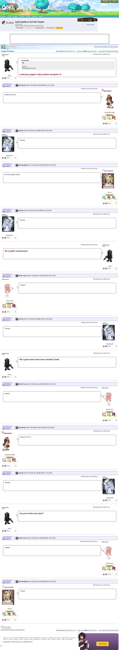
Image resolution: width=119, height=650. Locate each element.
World (28, 16)
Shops (15, 16)
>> (114, 51)
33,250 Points (109, 115)
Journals (26, 639)
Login (114, 1)
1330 (109, 51)
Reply (10, 46)
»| (117, 51)
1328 (103, 51)
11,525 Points (10, 303)
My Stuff (43, 639)
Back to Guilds (90, 24)
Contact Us (72, 637)
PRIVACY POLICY (24, 637)
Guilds (20, 639)
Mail (31, 639)
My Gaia (3, 16)
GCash (9, 16)
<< (66, 51)
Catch (41, 16)
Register (105, 1)
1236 (91, 51)
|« (63, 51)
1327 (99, 51)
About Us (5, 637)
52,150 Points (109, 195)
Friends (10, 639)
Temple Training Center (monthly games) (106, 46)
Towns (58, 639)
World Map (69, 639)
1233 (81, 51)
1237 (95, 51)
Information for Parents (54, 637)
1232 (78, 51)
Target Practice (7, 51)
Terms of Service (13, 637)
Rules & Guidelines (35, 637)
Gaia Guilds (8, 23)
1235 (88, 51)
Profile (48, 639)
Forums (22, 16)
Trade (63, 639)
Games (34, 16)
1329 (106, 51)
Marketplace (37, 639)
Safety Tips (44, 637)
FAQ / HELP (65, 637)
